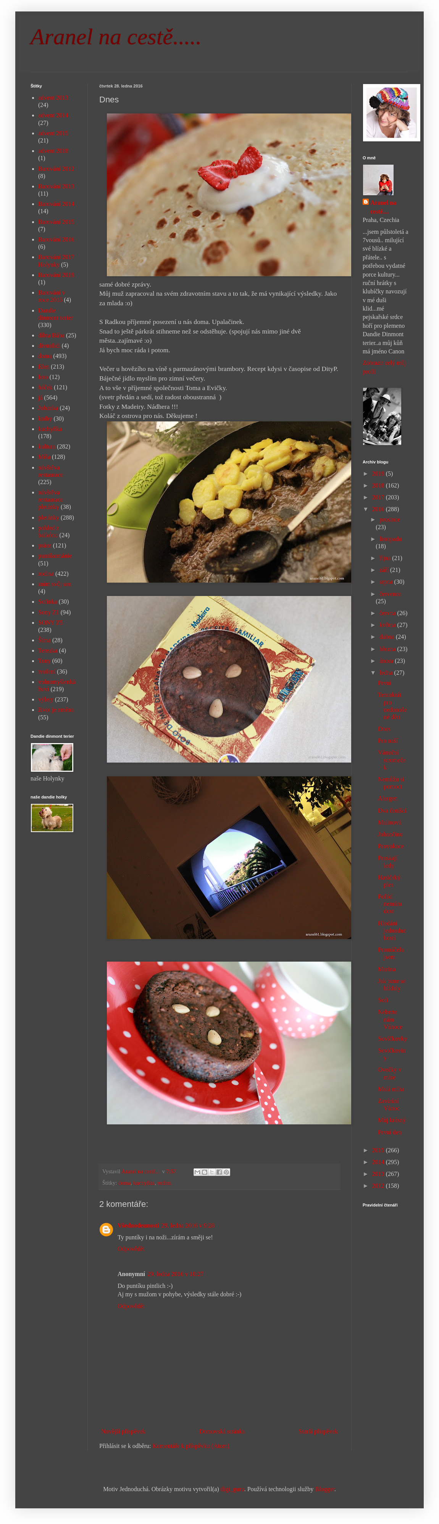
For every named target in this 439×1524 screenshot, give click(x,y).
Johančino (390, 834)
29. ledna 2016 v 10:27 (175, 1274)
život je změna (56, 709)
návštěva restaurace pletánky (50, 499)
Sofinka (47, 601)
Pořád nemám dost (390, 903)
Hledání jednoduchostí (392, 930)
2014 (379, 1162)
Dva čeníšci (392, 810)
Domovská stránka (222, 1431)
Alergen (387, 798)
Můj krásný (392, 1120)
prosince (389, 519)
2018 (379, 485)
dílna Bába (51, 335)
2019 (379, 473)
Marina (386, 969)
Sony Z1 (48, 612)
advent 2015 (53, 133)
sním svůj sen (54, 584)
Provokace (391, 846)
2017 (379, 497)
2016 (379, 509)
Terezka (47, 650)
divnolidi (49, 345)
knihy (45, 418)
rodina (164, 1183)
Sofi (383, 1000)
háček (45, 387)
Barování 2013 (56, 186)
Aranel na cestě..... (116, 36)
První (384, 683)
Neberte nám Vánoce (390, 1019)
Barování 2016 (56, 239)
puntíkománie (55, 555)
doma (124, 1183)
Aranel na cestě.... (383, 206)
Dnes (384, 729)
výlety (45, 699)
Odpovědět (131, 1248)
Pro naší (388, 740)
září (384, 570)
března (388, 649)
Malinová (389, 822)
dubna (387, 636)
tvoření (46, 671)
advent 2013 (53, 97)
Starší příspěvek (318, 1431)
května (388, 625)
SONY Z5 (50, 622)
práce (45, 545)
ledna (386, 672)
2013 (379, 1174)
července (390, 594)
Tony (44, 661)
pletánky (48, 517)
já (40, 397)
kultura (46, 446)
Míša (44, 456)
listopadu (390, 539)
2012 (379, 1185)
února (387, 661)
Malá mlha (391, 1089)
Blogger (324, 1489)
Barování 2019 (56, 275)
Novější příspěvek (123, 1431)
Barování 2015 (56, 222)
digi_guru (232, 1489)
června (388, 613)
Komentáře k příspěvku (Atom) (191, 1446)
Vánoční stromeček (392, 759)
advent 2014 (53, 115)
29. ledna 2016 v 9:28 (187, 1225)
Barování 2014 (56, 204)
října (385, 558)
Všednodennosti (138, 1225)
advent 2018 (53, 150)
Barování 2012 (56, 168)
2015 (379, 1150)
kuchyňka (144, 1183)
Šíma (44, 640)
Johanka (48, 408)
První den (390, 1132)
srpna (386, 581)
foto (43, 377)
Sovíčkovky (392, 1038)
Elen (43, 366)
